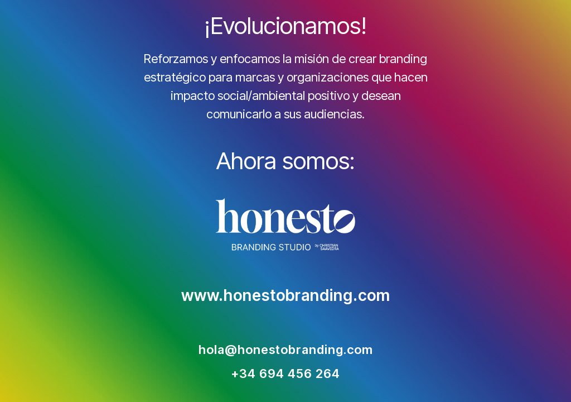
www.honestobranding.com (285, 295)
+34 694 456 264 (285, 374)
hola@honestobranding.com (286, 350)
